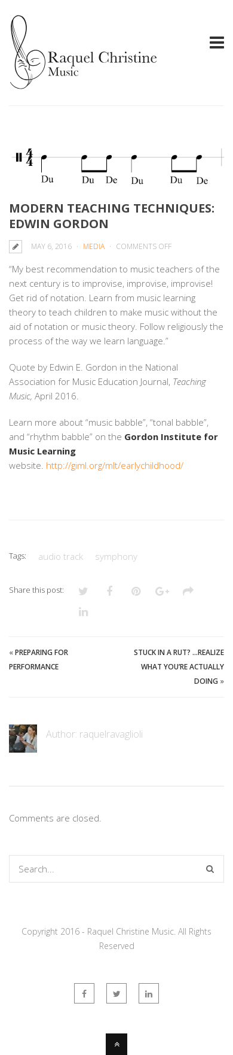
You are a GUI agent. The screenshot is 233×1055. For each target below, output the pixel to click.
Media (94, 246)
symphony (116, 556)
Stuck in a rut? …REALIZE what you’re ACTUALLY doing (179, 666)
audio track (60, 556)
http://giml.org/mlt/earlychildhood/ (114, 465)
